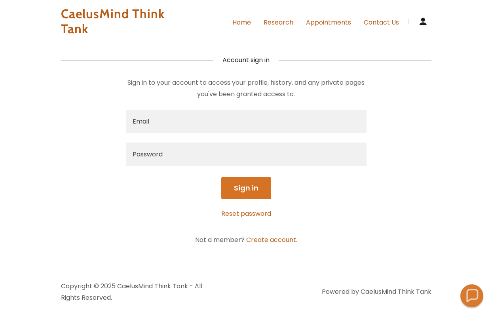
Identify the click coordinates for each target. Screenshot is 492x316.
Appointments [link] (328, 22)
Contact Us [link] (381, 22)
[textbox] (246, 121)
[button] (423, 21)
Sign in (246, 188)
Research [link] (278, 22)
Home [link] (241, 22)
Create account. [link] (271, 239)
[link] (126, 31)
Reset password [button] (246, 213)
